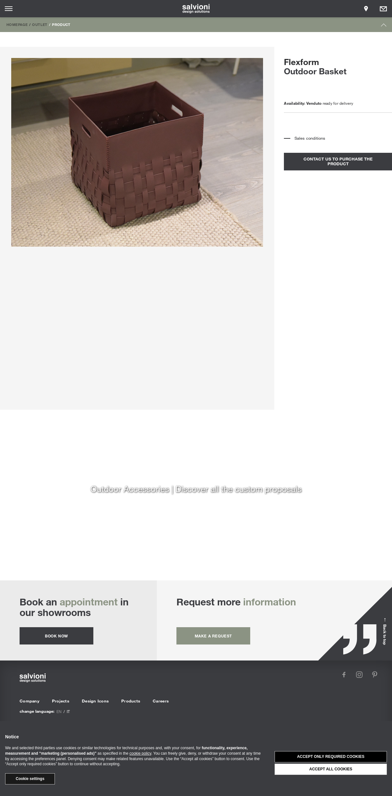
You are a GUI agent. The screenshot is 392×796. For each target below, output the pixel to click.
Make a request (213, 635)
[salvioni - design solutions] (196, 8)
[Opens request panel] (383, 8)
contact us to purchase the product (337, 161)
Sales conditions (309, 138)
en (59, 711)
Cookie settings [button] (30, 778)
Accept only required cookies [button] (330, 756)
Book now (56, 635)
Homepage (17, 24)
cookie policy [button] (140, 753)
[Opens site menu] (8, 8)
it (68, 711)
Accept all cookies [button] (330, 769)
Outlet (39, 24)
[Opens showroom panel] (366, 8)
